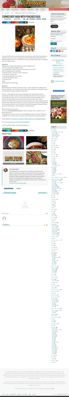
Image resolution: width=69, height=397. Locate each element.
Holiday (52, 224)
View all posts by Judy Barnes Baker (18, 183)
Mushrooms (54, 341)
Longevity (53, 247)
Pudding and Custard (56, 173)
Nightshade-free (55, 135)
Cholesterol (53, 154)
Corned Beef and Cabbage (13, 67)
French (52, 211)
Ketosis (52, 243)
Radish (53, 346)
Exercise (53, 202)
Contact (33, 394)
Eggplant (53, 336)
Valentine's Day (55, 234)
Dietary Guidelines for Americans (57, 177)
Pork (53, 261)
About (7, 394)
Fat (51, 204)
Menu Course (53, 267)
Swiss (52, 318)
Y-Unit (52, 388)
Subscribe (54, 26)
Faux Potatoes (32, 19)
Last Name (53, 38)
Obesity (53, 191)
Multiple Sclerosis (55, 190)
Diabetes (53, 184)
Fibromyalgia (54, 185)
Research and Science (55, 289)
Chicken (53, 254)
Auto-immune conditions (56, 131)
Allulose (53, 315)
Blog (30, 394)
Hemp (52, 220)
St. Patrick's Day (55, 232)
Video (52, 356)
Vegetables (53, 327)
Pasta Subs (54, 260)
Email (51, 41)
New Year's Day (55, 228)
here (10, 89)
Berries (53, 215)
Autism (53, 181)
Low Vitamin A (54, 280)
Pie (52, 172)
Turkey (53, 263)
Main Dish (7, 13)
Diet (52, 175)
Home (3, 394)
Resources (25, 394)
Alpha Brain (53, 138)
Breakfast (54, 269)
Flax (52, 207)
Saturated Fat (54, 294)
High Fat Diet (53, 222)
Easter (52, 195)
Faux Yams (54, 301)
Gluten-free (38, 19)
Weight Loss (53, 360)
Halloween (54, 227)
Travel (52, 320)
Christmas (54, 225)
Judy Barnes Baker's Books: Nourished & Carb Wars (60, 60)
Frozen (53, 171)
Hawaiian (53, 218)
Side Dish (53, 298)
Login (46, 213)
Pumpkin (53, 345)
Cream (53, 163)
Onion (53, 344)
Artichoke (54, 328)
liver (53, 259)
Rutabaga (54, 349)
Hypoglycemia (54, 236)
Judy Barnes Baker (7, 19)
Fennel (53, 337)
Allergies (53, 130)
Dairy (52, 161)
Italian (52, 241)
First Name (53, 36)
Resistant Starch (54, 291)
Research (19, 394)
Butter (53, 205)
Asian (52, 141)
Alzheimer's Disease (56, 180)
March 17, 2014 (17, 19)
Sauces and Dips (54, 296)
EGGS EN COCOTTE (43, 192)
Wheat (52, 362)
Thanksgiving (54, 233)
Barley (52, 143)
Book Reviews (54, 147)
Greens (53, 338)
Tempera (60, 394)
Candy (53, 169)
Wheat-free (54, 136)
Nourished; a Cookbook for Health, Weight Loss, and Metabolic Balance (28, 118)
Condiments (53, 156)
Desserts (53, 166)
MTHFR (53, 189)
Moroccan (53, 275)
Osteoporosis (54, 192)
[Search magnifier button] (68, 9)
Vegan (52, 325)
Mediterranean (54, 265)
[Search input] (58, 9)
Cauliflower (54, 331)
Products (53, 287)
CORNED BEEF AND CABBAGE (9, 192)
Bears (53, 321)
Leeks (53, 340)
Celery (53, 332)
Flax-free (53, 209)
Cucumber (54, 335)
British (52, 150)
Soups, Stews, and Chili (56, 308)
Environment (53, 199)
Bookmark (18, 188)
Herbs (53, 312)
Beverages (53, 145)
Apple (53, 214)
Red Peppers (54, 305)
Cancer (52, 152)
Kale (53, 339)
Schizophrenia (54, 193)
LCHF (52, 245)
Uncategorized (54, 323)
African (52, 128)
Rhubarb (53, 348)
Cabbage (53, 330)
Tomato (53, 353)
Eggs (27, 19)
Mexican (52, 273)
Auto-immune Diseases (56, 182)
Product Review (54, 285)
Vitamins (53, 358)
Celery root (54, 299)
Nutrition (53, 279)
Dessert (53, 270)
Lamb (53, 258)
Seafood (53, 262)
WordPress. (65, 394)
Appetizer (54, 268)
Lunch (52, 250)
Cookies (53, 170)
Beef (12, 13)
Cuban (52, 159)
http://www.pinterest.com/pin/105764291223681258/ (18, 122)
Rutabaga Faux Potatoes (8, 188)
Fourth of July (54, 226)
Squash (53, 306)
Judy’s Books (13, 394)
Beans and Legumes (56, 329)
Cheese (53, 162)
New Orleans (53, 277)
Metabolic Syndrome (56, 188)
